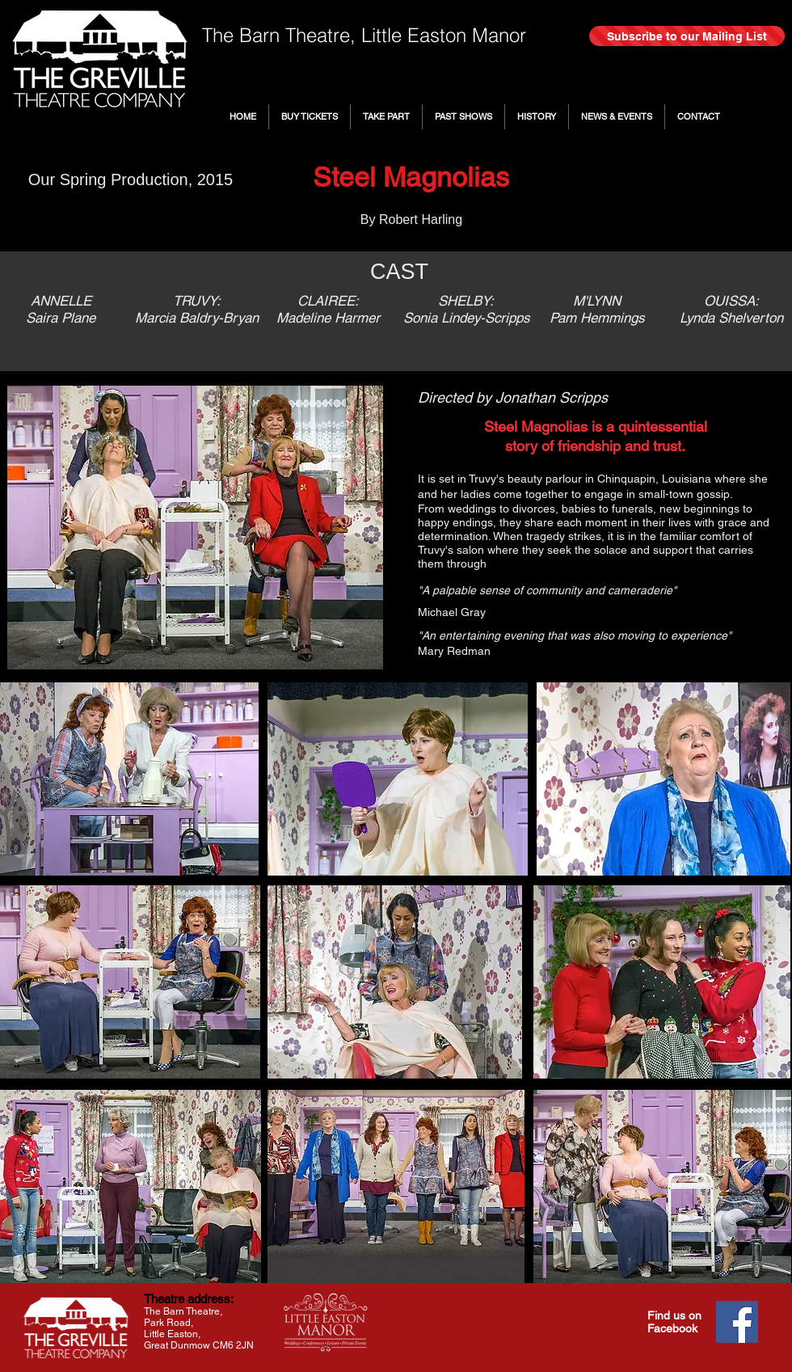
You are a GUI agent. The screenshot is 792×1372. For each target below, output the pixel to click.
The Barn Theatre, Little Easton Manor (364, 35)
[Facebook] (737, 1322)
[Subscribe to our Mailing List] (687, 36)
